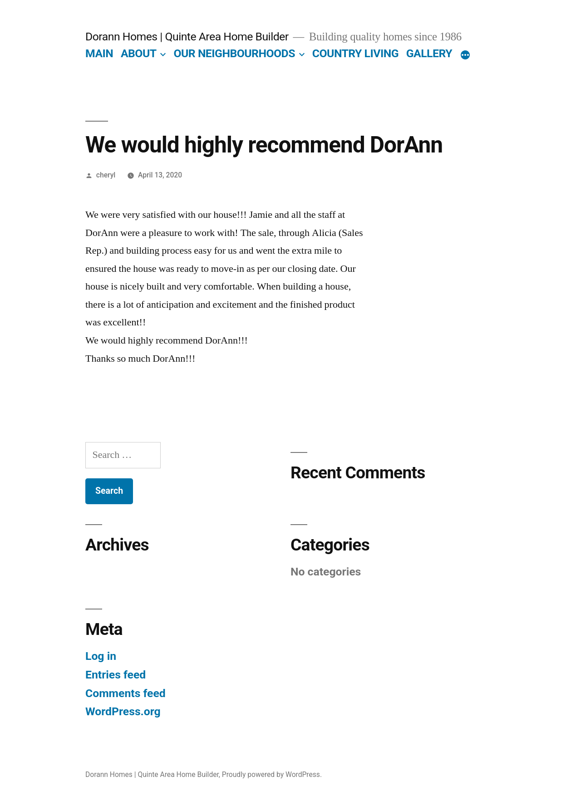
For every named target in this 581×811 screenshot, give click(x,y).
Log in (100, 656)
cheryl (106, 175)
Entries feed (115, 674)
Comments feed (125, 693)
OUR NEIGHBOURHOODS (234, 53)
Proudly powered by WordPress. (272, 774)
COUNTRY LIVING (355, 53)
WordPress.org (123, 711)
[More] (465, 55)
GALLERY (429, 53)
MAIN (99, 53)
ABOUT (139, 53)
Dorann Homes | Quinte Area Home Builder (187, 36)
